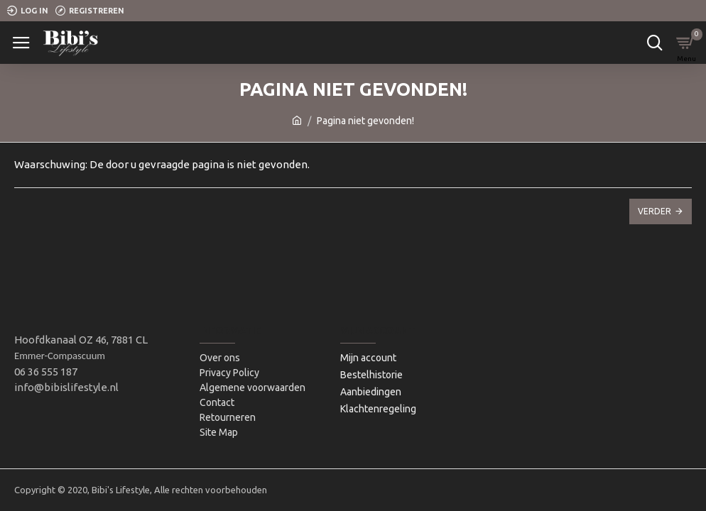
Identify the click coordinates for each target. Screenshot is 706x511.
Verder (654, 211)
